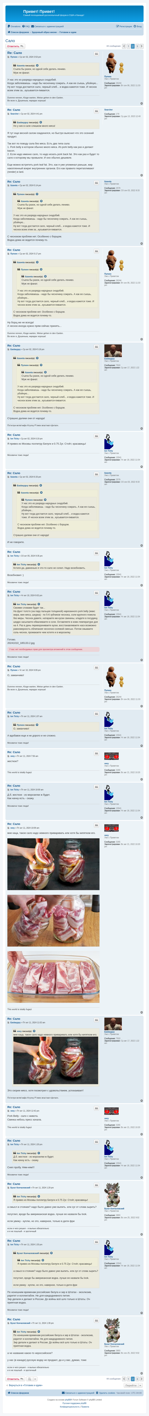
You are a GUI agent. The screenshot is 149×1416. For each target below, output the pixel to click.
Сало (10, 41)
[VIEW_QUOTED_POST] (37, 65)
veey (106, 763)
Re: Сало (14, 53)
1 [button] (128, 46)
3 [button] (137, 46)
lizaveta (21, 65)
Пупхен (107, 76)
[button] (124, 46)
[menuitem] (14, 26)
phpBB (68, 1400)
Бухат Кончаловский (114, 1209)
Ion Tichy (108, 451)
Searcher (108, 110)
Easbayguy (22, 122)
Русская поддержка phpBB (74, 1403)
